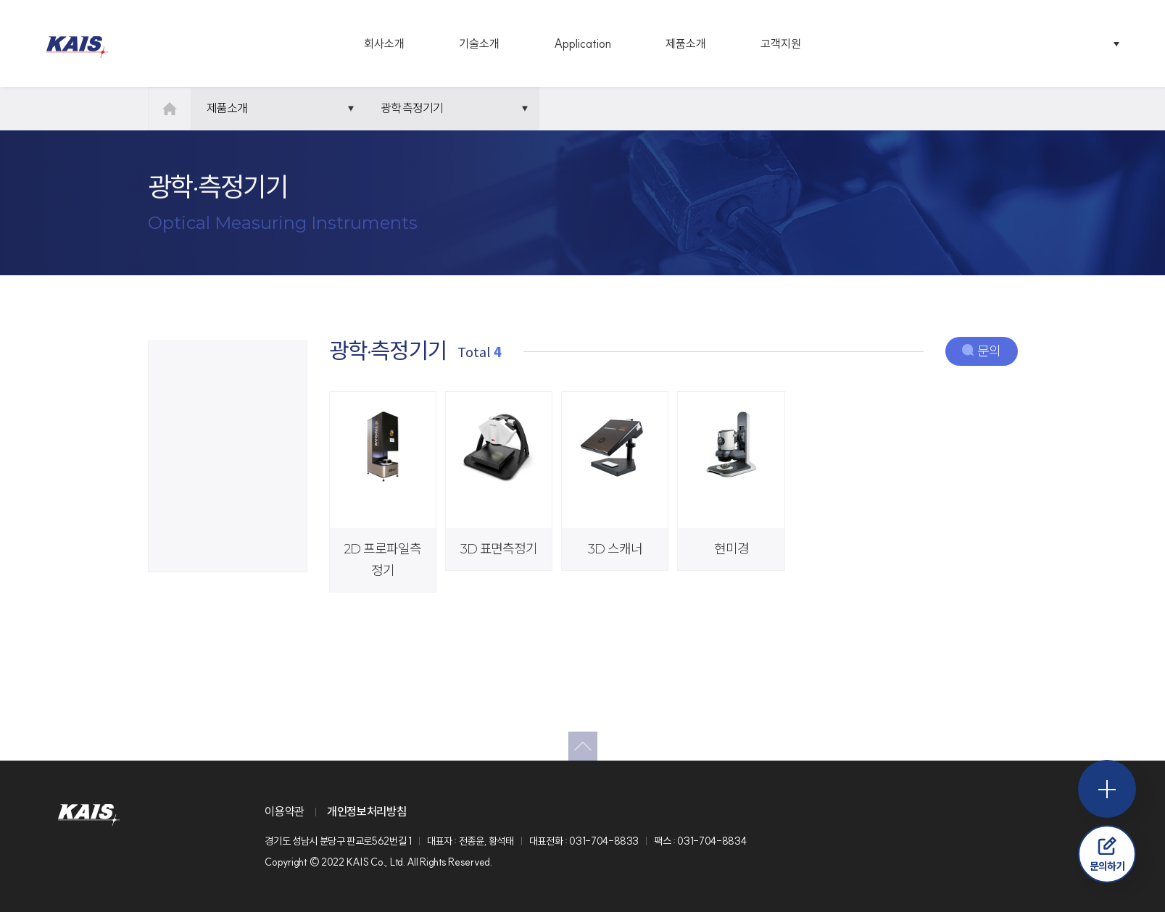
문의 (981, 351)
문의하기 (1107, 854)
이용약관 (284, 811)
